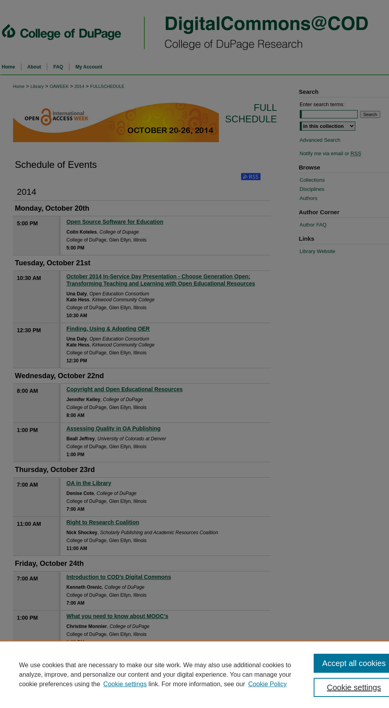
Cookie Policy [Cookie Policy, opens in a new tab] (267, 684)
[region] (194, 674)
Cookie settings (125, 684)
